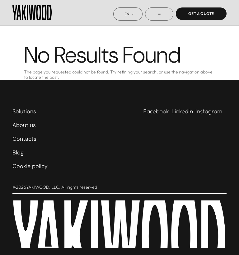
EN (127, 14)
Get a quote (201, 13)
